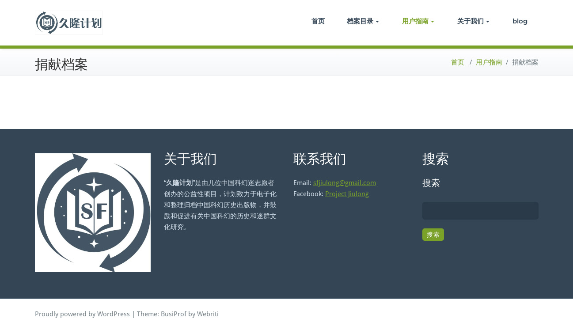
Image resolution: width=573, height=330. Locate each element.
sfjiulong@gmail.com (344, 183)
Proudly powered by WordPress (82, 314)
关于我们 (473, 21)
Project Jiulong (347, 194)
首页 (318, 21)
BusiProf (173, 314)
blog (519, 21)
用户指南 (418, 21)
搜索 (431, 183)
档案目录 (363, 21)
